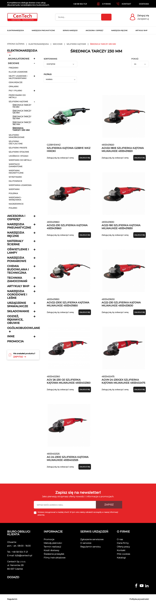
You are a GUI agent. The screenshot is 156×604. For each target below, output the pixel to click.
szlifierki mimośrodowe (16, 136)
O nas (120, 539)
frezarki (13, 68)
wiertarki (14, 189)
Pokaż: (135, 59)
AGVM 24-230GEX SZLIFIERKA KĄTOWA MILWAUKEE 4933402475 (123, 381)
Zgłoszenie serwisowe (91, 539)
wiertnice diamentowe (15, 165)
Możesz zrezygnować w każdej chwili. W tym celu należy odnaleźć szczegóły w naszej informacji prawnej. (78, 513)
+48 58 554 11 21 (20, 551)
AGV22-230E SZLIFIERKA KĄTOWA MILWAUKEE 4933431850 (68, 304)
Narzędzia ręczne (15, 234)
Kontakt (121, 550)
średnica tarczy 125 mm (21, 112)
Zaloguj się (143, 15)
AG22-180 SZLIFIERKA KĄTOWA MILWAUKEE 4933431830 (121, 227)
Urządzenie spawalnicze (17, 304)
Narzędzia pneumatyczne (19, 226)
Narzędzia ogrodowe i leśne (17, 295)
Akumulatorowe (18, 58)
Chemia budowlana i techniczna (18, 269)
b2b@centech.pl (23, 555)
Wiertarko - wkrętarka (15, 198)
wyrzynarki (15, 177)
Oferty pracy (123, 546)
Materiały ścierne (15, 242)
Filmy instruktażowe (54, 557)
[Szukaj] (83, 17)
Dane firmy (123, 543)
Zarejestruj (143, 18)
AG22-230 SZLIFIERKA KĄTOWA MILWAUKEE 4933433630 (121, 304)
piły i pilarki (15, 90)
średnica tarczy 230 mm (21, 129)
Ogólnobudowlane (23, 328)
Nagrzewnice (16, 204)
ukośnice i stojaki (18, 156)
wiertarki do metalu (20, 160)
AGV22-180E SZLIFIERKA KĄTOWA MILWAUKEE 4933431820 (123, 150)
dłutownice (15, 181)
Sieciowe (13, 63)
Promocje (49, 539)
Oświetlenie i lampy (18, 251)
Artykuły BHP (18, 286)
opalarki (14, 86)
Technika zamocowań (17, 279)
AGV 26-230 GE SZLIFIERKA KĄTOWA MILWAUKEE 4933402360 (68, 381)
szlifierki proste (18, 148)
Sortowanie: (50, 59)
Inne (10, 336)
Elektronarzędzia (22, 50)
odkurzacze (15, 82)
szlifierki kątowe (18, 101)
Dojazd (13, 577)
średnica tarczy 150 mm (21, 118)
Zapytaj (19, 356)
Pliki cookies (123, 554)
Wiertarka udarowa (20, 185)
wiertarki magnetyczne (16, 171)
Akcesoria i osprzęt (16, 217)
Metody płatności (53, 543)
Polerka (13, 193)
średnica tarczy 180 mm (21, 123)
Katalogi (121, 557)
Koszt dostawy (51, 550)
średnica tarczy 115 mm (21, 106)
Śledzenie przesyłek (54, 554)
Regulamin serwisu (90, 546)
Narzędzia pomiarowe (16, 259)
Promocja (15, 341)
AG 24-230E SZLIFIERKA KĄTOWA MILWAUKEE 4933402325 (68, 459)
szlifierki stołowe (19, 152)
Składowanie (18, 311)
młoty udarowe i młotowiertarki (18, 77)
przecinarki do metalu (17, 96)
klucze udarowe (18, 72)
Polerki (13, 208)
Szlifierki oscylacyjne (16, 142)
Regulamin (12, 599)
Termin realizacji (52, 546)
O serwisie (85, 543)
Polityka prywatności (139, 599)
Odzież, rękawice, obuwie (15, 320)
